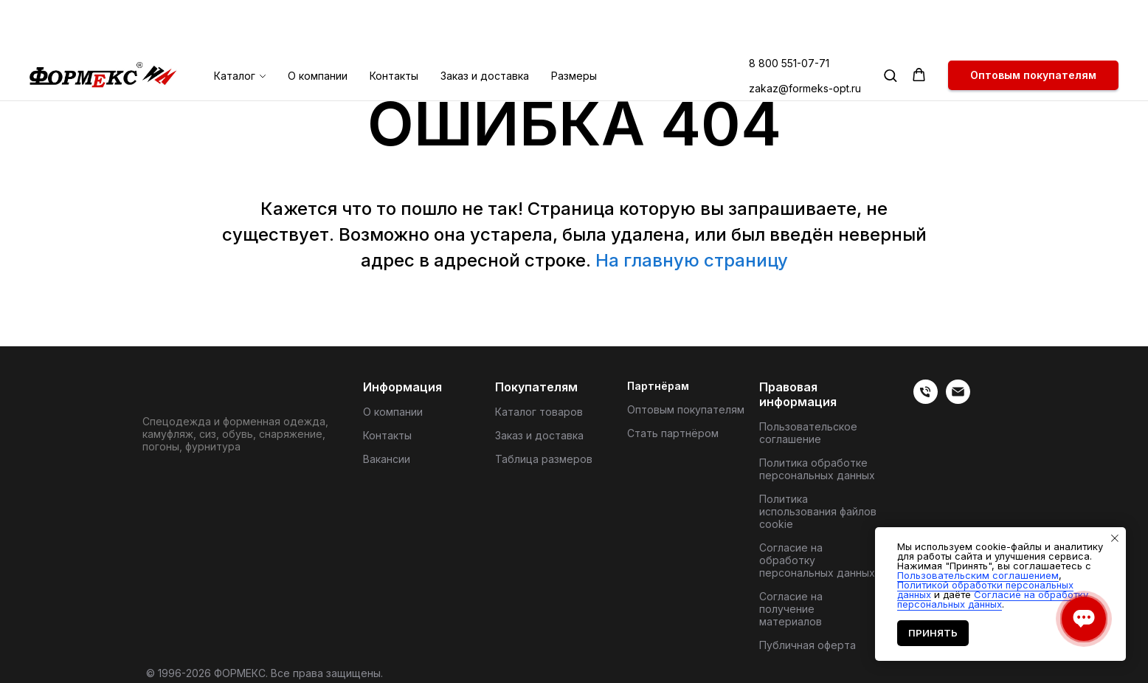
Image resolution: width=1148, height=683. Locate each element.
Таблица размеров (543, 459)
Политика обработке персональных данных (817, 468)
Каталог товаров (539, 411)
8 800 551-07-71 (789, 13)
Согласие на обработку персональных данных (817, 560)
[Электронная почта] (958, 400)
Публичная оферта (807, 645)
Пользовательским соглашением (978, 575)
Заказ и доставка (484, 25)
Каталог (234, 25)
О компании (317, 25)
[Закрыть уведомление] (1114, 538)
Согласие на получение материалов (791, 609)
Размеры (574, 25)
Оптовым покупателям (685, 409)
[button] (890, 25)
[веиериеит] (925, 400)
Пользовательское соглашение (808, 432)
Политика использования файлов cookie (817, 511)
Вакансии (386, 459)
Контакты (394, 25)
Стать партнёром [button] (673, 433)
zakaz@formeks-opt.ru (805, 38)
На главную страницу (691, 260)
